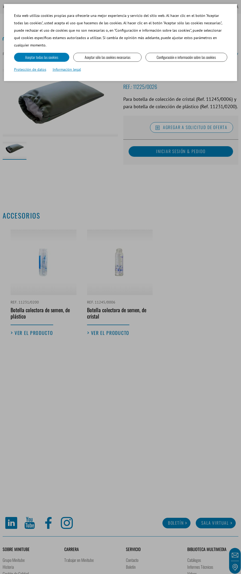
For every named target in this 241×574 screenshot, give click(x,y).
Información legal (67, 69)
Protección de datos (30, 69)
